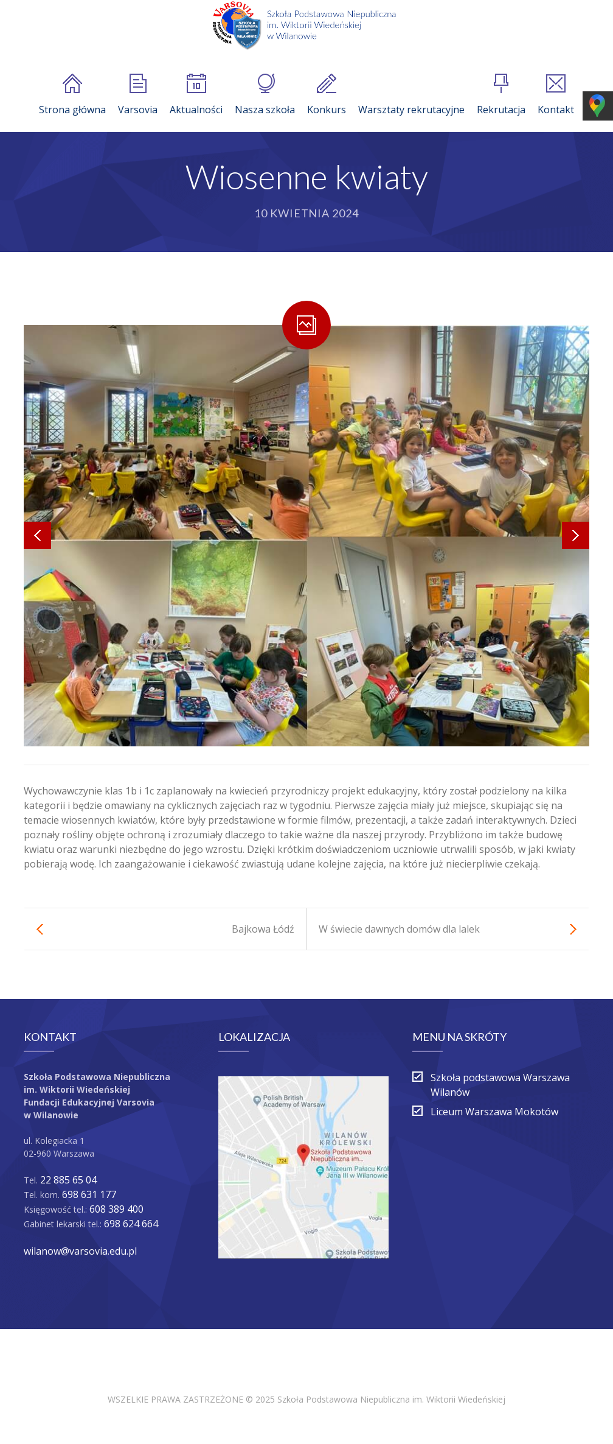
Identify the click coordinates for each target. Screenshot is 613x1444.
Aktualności (196, 95)
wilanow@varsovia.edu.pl (80, 1251)
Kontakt (556, 95)
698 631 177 (89, 1194)
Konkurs (326, 95)
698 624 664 (131, 1223)
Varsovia (138, 95)
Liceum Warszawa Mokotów (494, 1111)
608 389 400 (116, 1209)
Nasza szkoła (265, 95)
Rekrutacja (501, 95)
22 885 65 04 (68, 1179)
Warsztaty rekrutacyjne (411, 95)
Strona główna (72, 95)
